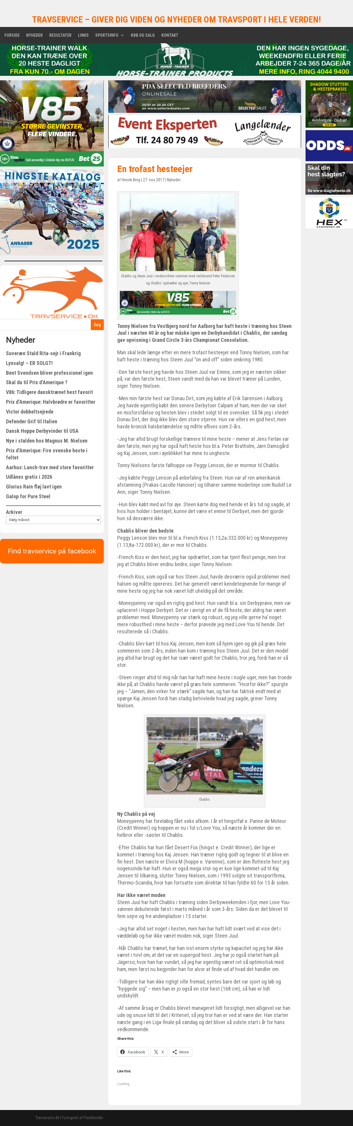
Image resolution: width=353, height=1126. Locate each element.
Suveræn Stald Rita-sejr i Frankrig (43, 353)
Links (83, 35)
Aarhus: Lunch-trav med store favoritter (50, 467)
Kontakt (169, 35)
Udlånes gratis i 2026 (29, 477)
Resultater (60, 35)
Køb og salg (143, 35)
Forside (12, 35)
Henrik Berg (131, 179)
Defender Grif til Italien (31, 421)
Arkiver (14, 512)
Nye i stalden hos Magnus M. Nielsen (47, 441)
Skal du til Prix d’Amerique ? (36, 382)
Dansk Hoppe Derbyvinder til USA (42, 431)
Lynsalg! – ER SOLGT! (29, 363)
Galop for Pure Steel (28, 496)
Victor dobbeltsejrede (29, 412)
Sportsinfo (106, 35)
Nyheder (34, 35)
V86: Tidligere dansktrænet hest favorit (49, 392)
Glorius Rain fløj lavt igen (34, 486)
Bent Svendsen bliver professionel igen (49, 373)
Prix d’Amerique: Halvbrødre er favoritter (50, 402)
